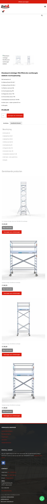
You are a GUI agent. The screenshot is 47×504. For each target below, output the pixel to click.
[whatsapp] (41, 498)
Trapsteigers (4, 437)
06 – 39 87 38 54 (11, 475)
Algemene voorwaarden (7, 497)
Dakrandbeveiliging (6, 431)
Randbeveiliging (6, 434)
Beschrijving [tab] (5, 123)
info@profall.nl (9, 478)
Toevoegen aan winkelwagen (15, 115)
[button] (45, 6)
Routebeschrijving (6, 490)
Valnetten (4, 439)
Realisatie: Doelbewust (7, 501)
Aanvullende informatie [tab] (16, 123)
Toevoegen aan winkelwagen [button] (11, 232)
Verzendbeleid (5, 499)
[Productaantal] (3, 116)
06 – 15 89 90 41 (11, 472)
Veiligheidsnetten (6, 442)
